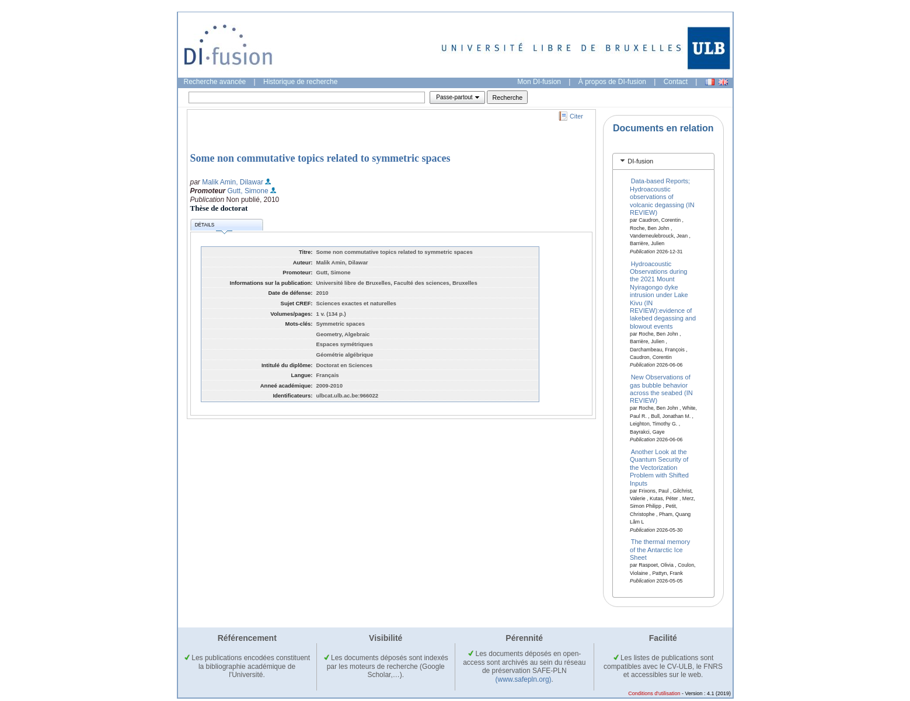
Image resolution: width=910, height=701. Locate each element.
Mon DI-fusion (539, 82)
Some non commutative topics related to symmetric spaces (320, 158)
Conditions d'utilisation (654, 693)
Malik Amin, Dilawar (232, 182)
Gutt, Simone (248, 191)
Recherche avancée (215, 82)
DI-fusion (640, 161)
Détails (213, 226)
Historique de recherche (300, 82)
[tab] (663, 161)
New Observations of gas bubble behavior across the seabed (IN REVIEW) (661, 389)
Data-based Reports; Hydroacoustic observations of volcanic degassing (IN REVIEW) (662, 196)
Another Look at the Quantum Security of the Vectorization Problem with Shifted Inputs (659, 467)
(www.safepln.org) (524, 679)
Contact (676, 82)
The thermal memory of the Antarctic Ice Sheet (660, 549)
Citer (576, 116)
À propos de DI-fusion (612, 82)
